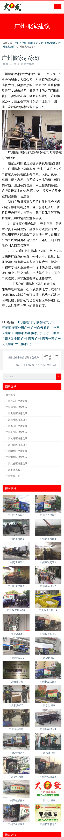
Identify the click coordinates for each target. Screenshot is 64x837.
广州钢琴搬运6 (48, 586)
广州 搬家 (27, 338)
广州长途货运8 (48, 824)
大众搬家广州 (24, 344)
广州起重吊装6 (48, 538)
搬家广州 (37, 333)
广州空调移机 (16, 634)
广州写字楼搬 (16, 729)
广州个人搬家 (48, 800)
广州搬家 (24, 322)
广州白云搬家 (40, 327)
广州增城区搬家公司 (17, 451)
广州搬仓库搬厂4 (48, 610)
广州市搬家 (52, 333)
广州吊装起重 (48, 752)
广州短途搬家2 (16, 657)
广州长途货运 (16, 681)
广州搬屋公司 (13, 476)
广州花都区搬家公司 (17, 444)
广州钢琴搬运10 (16, 610)
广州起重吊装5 (16, 562)
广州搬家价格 (21, 333)
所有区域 (11, 394)
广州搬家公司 (40, 322)
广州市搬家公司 (14, 469)
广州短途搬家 (48, 657)
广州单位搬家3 (48, 776)
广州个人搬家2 (16, 515)
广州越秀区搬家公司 (17, 407)
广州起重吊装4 (16, 586)
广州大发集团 (11, 338)
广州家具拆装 (16, 705)
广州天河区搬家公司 (17, 413)
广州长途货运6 (48, 634)
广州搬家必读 (48, 43)
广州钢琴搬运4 (48, 729)
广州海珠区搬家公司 (17, 419)
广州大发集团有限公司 (26, 43)
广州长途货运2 (48, 681)
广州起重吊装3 (16, 538)
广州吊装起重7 (48, 562)
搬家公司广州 (21, 327)
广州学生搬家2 (16, 824)
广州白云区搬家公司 (17, 401)
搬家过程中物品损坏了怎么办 (23, 357)
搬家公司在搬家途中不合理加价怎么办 (36, 364)
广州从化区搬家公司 (17, 463)
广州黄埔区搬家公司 (17, 438)
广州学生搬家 (48, 705)
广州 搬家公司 (44, 338)
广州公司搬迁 (16, 776)
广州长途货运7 (16, 752)
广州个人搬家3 (48, 515)
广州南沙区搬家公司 (17, 457)
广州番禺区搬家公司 (17, 432)
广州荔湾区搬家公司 (17, 426)
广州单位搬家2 (16, 800)
